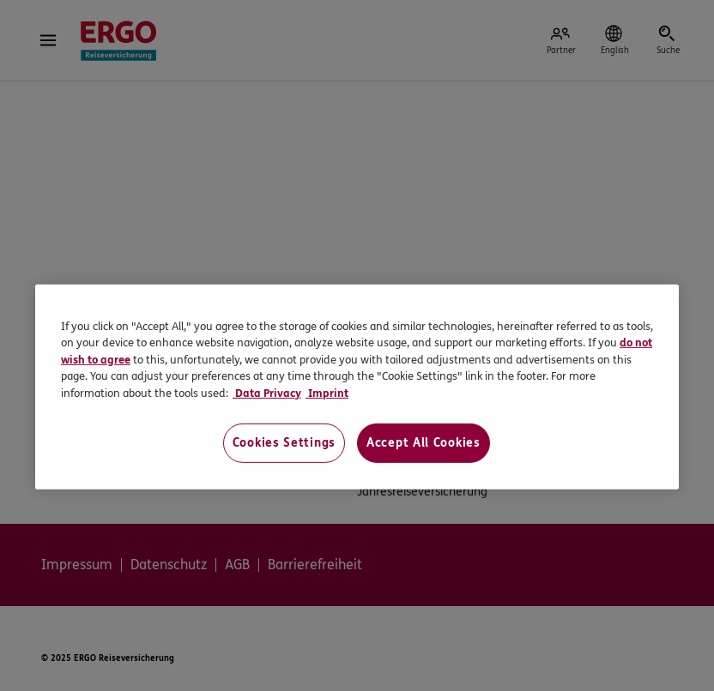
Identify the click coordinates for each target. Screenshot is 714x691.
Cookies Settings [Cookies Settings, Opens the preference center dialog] (284, 443)
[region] (357, 387)
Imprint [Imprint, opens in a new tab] (327, 393)
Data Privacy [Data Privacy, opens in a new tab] (267, 393)
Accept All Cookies (423, 443)
